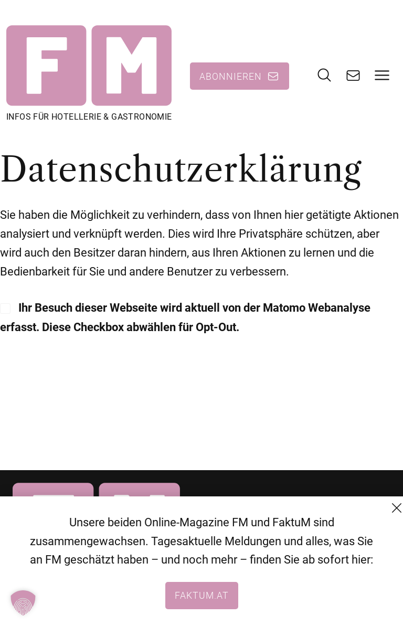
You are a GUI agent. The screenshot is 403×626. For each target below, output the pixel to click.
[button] (23, 603)
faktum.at (202, 595)
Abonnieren (230, 76)
